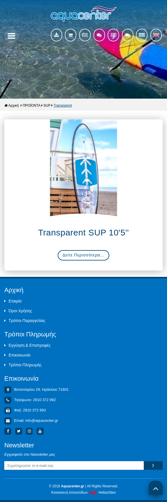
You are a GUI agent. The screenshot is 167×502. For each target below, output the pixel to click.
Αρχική (11, 106)
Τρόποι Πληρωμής (23, 365)
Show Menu (11, 36)
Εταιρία (13, 301)
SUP (47, 106)
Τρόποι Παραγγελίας (24, 320)
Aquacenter (83, 14)
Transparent (62, 106)
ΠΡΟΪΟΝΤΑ (31, 106)
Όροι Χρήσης (18, 311)
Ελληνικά (141, 35)
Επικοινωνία (17, 355)
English (156, 35)
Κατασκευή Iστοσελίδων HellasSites (83, 492)
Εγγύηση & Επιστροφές (27, 345)
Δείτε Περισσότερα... (83, 255)
